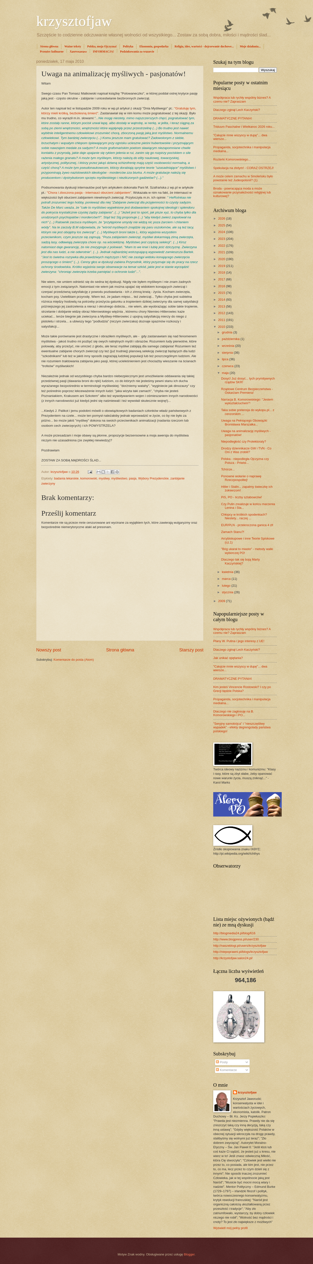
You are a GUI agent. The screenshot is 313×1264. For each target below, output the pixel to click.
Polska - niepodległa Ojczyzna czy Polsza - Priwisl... (245, 460)
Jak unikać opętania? (228, 658)
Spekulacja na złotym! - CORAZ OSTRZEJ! (243, 168)
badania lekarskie (66, 478)
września (228, 346)
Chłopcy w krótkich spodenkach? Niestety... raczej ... (244, 516)
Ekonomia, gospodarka (153, 46)
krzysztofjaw (74, 21)
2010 (222, 327)
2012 (222, 313)
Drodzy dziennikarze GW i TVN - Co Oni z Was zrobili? (246, 450)
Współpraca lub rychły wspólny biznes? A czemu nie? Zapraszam (242, 99)
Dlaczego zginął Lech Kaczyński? (236, 110)
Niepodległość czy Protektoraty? (243, 441)
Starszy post (191, 650)
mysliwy (104, 478)
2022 (222, 245)
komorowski (88, 478)
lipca (225, 359)
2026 (222, 218)
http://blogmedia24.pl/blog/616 (234, 933)
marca (226, 579)
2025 (222, 225)
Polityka (128, 46)
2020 (222, 259)
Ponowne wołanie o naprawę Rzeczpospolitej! (241, 478)
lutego (226, 585)
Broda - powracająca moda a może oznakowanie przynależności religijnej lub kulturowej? (242, 192)
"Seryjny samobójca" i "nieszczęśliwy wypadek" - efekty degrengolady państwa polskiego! (241, 727)
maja (225, 373)
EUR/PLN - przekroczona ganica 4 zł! (247, 525)
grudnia (227, 332)
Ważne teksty (72, 46)
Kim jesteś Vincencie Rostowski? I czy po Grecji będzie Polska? (242, 688)
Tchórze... (228, 469)
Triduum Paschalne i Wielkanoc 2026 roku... (244, 126)
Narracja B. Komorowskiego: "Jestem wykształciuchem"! (247, 401)
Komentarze (226, 1070)
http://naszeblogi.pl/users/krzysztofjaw (239, 945)
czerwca (228, 366)
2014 (222, 299)
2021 (222, 252)
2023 (222, 239)
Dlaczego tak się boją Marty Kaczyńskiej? (240, 561)
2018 (222, 272)
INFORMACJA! (103, 51)
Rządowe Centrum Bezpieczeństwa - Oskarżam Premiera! (247, 390)
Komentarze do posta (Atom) (74, 659)
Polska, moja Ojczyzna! (102, 46)
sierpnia (228, 352)
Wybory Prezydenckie (153, 478)
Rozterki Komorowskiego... (232, 159)
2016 (222, 286)
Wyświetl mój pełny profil (230, 1228)
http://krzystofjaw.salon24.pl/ (233, 958)
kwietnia (228, 572)
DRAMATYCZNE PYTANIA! (232, 118)
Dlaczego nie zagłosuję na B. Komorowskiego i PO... (233, 713)
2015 (222, 293)
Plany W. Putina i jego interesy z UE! (238, 641)
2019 (222, 266)
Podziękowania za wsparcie (137, 51)
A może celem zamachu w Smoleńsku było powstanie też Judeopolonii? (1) (243, 178)
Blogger (189, 1254)
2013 (222, 306)
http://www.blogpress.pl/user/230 (236, 939)
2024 (222, 232)
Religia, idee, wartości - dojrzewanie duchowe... (204, 46)
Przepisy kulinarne (52, 51)
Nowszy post (48, 650)
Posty (222, 1062)
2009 (222, 601)
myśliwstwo (119, 478)
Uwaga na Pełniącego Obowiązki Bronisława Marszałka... (244, 422)
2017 (222, 279)
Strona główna (49, 46)
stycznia (228, 592)
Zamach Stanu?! (232, 532)
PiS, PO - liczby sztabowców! (241, 497)
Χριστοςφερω (78, 51)
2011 (222, 320)
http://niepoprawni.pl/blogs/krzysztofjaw (240, 952)
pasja (132, 478)
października (231, 339)
